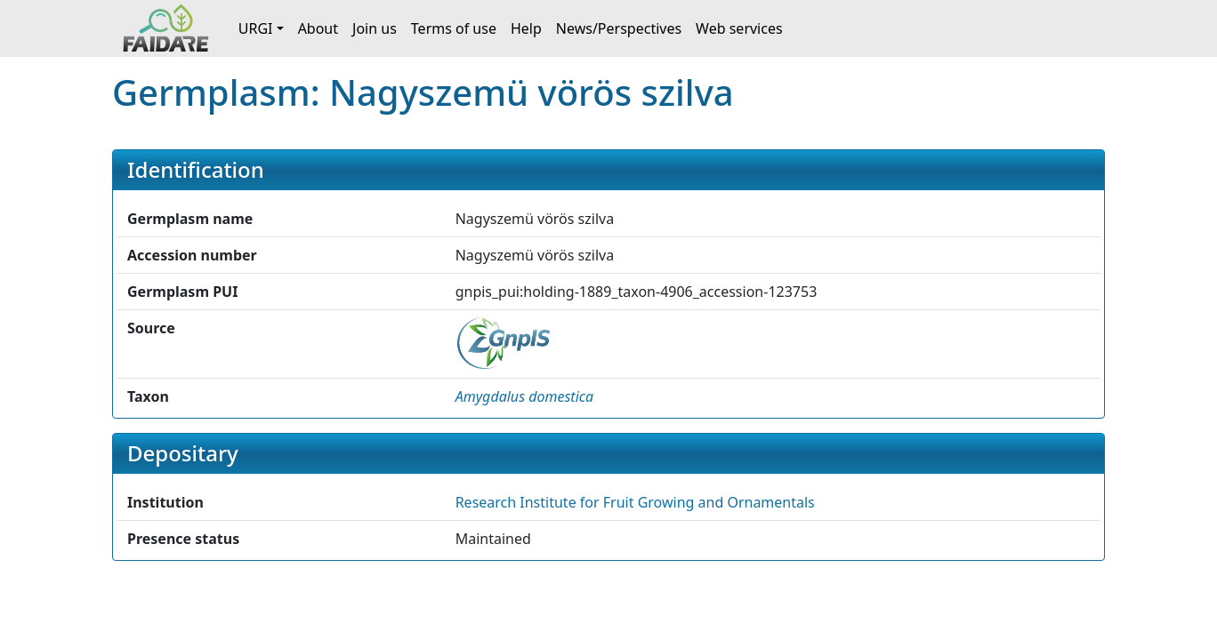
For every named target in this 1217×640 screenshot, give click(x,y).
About (318, 28)
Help (526, 28)
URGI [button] (255, 28)
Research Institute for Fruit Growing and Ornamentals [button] (635, 502)
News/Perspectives (618, 28)
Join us (374, 28)
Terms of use (453, 28)
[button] (524, 396)
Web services (739, 28)
